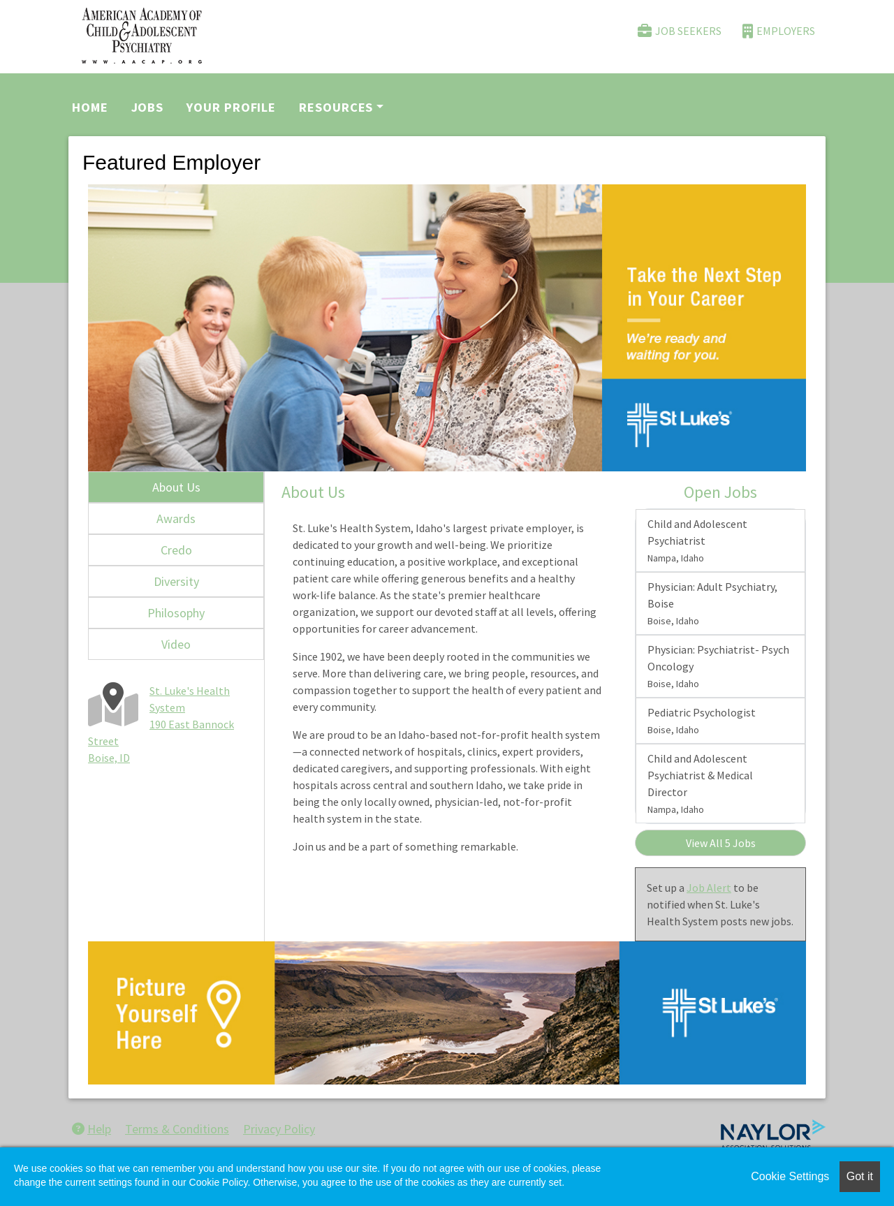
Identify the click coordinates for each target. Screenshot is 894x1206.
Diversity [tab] (176, 581)
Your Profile (231, 107)
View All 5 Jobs (721, 843)
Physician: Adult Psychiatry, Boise (712, 603)
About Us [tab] (176, 487)
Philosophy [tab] (176, 613)
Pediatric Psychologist (701, 720)
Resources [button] (336, 107)
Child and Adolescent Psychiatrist (697, 540)
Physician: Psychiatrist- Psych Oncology (718, 666)
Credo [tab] (176, 550)
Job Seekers (679, 31)
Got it (860, 1176)
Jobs (147, 107)
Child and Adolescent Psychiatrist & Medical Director (700, 783)
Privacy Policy (279, 1129)
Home (90, 107)
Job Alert (709, 888)
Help (91, 1129)
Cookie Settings (790, 1176)
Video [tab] (176, 644)
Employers (778, 31)
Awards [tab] (176, 518)
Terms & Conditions (177, 1129)
